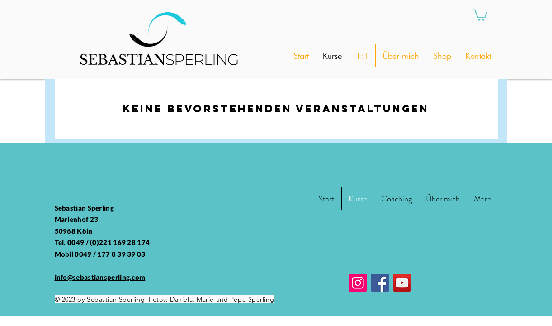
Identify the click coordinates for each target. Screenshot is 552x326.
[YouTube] (402, 283)
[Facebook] (380, 283)
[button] (479, 14)
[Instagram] (358, 283)
